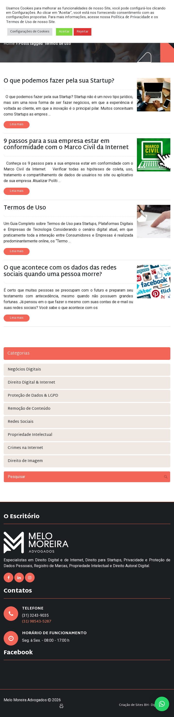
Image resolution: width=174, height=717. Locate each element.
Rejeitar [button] (82, 32)
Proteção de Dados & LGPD (33, 395)
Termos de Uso (25, 208)
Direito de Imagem (25, 461)
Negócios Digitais (24, 369)
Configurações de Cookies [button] (29, 32)
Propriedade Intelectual (30, 435)
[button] (162, 704)
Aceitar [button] (64, 32)
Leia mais (17, 124)
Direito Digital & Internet (31, 382)
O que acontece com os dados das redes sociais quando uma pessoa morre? (60, 271)
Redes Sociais (20, 421)
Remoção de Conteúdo (29, 408)
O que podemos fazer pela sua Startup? (59, 81)
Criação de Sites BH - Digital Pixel (143, 705)
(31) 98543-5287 (36, 621)
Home (9, 43)
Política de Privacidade (130, 17)
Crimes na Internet (25, 448)
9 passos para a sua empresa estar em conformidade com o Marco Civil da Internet (66, 144)
